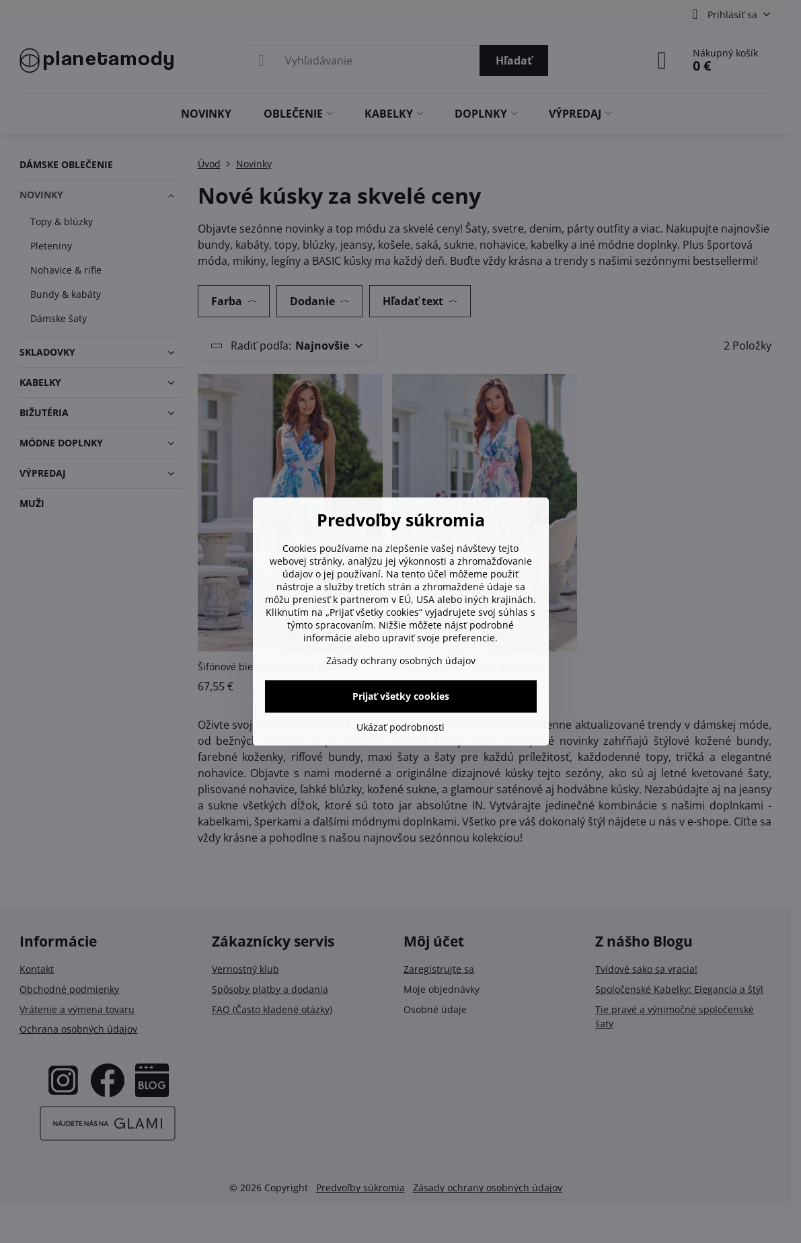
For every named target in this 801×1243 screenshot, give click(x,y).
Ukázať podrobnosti (400, 727)
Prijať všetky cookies (400, 696)
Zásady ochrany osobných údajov (400, 660)
